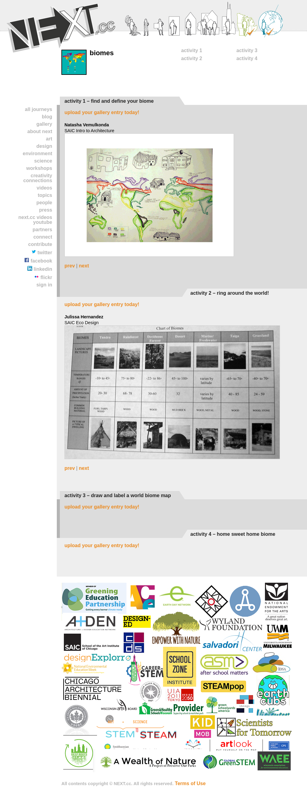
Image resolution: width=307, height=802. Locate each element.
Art (49, 138)
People (44, 202)
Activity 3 (246, 50)
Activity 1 (191, 50)
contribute (40, 244)
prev (69, 265)
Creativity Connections (37, 178)
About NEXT (39, 131)
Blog (47, 116)
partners (42, 229)
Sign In (44, 284)
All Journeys (38, 109)
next (84, 265)
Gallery (44, 124)
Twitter (41, 252)
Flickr (43, 277)
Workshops (39, 168)
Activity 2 (191, 58)
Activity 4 (246, 58)
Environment (37, 153)
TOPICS (45, 195)
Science (43, 160)
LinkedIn (39, 269)
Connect (42, 237)
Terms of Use (190, 783)
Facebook (38, 260)
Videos (44, 187)
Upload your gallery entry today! (101, 112)
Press (45, 210)
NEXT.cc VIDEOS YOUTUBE (35, 220)
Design (44, 146)
